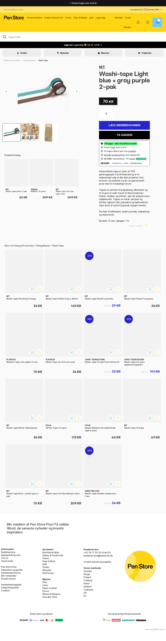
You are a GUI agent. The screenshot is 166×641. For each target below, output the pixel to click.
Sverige (88, 571)
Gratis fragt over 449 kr (83, 3)
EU (85, 595)
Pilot (44, 582)
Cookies (5, 590)
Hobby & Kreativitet (54, 17)
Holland (87, 586)
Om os (4, 558)
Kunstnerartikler (34, 17)
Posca (45, 591)
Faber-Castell (49, 588)
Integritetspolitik (10, 587)
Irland (86, 583)
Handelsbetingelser (11, 584)
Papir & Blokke (80, 17)
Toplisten (146, 53)
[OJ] (83, 36)
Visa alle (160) (49, 597)
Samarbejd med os (11, 572)
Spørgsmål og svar (11, 555)
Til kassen (124, 135)
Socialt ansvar (8, 578)
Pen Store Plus (8, 566)
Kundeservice (136, 9)
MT (102, 67)
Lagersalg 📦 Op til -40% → (83, 44)
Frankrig (88, 580)
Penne (68, 17)
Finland (87, 577)
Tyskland (88, 589)
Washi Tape (43, 60)
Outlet (128, 17)
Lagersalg (100, 17)
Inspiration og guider (12, 569)
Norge (87, 574)
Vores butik (7, 561)
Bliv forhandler (8, 575)
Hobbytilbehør (29, 60)
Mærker (127, 27)
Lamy (45, 585)
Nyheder (119, 17)
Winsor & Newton (51, 594)
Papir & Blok (48, 561)
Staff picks (48, 573)
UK (85, 592)
